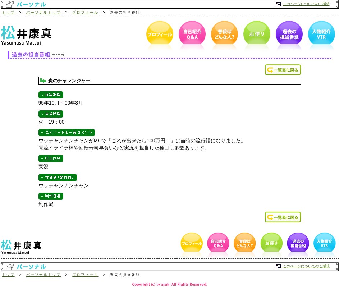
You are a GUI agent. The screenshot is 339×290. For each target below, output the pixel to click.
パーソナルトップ (43, 12)
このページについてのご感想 (306, 4)
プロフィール (85, 12)
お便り (255, 36)
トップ (8, 12)
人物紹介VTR (320, 36)
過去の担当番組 (288, 36)
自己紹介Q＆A (191, 36)
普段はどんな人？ (223, 36)
